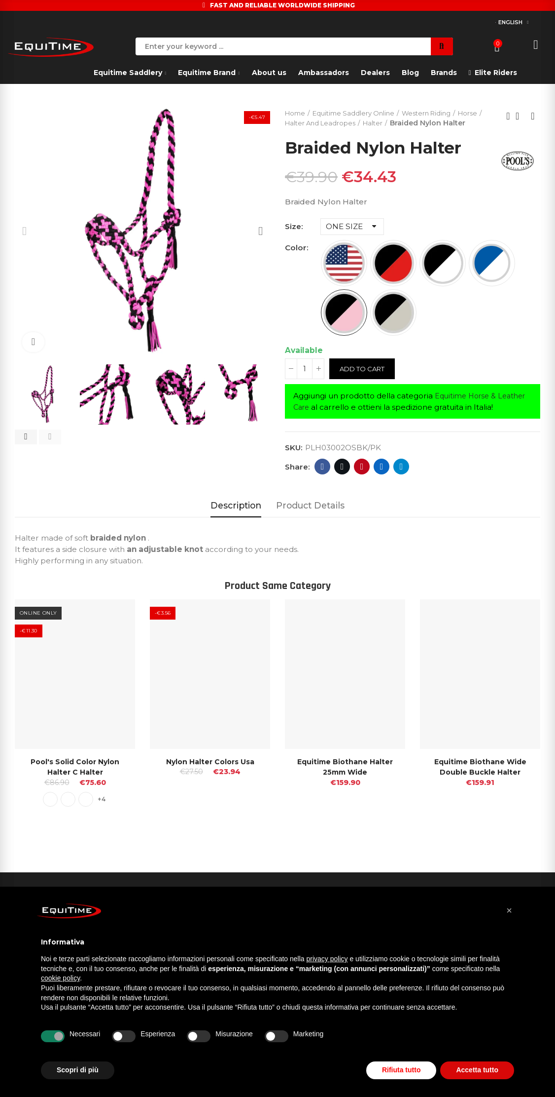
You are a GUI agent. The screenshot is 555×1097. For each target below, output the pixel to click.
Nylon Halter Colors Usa (210, 773)
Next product (532, 122)
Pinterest (362, 478)
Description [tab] (235, 517)
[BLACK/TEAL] (393, 324)
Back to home (520, 122)
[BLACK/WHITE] (442, 274)
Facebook (322, 478)
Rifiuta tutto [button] (401, 1070)
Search (442, 46)
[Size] (352, 238)
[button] (26, 437)
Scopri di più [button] (78, 1070)
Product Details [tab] (310, 517)
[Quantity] (304, 380)
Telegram (401, 478)
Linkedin (381, 478)
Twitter (342, 478)
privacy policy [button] (327, 959)
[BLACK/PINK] (344, 324)
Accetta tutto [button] (477, 1070)
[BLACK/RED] (393, 274)
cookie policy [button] (60, 978)
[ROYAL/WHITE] (492, 274)
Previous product (508, 122)
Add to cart (364, 380)
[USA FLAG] (344, 274)
